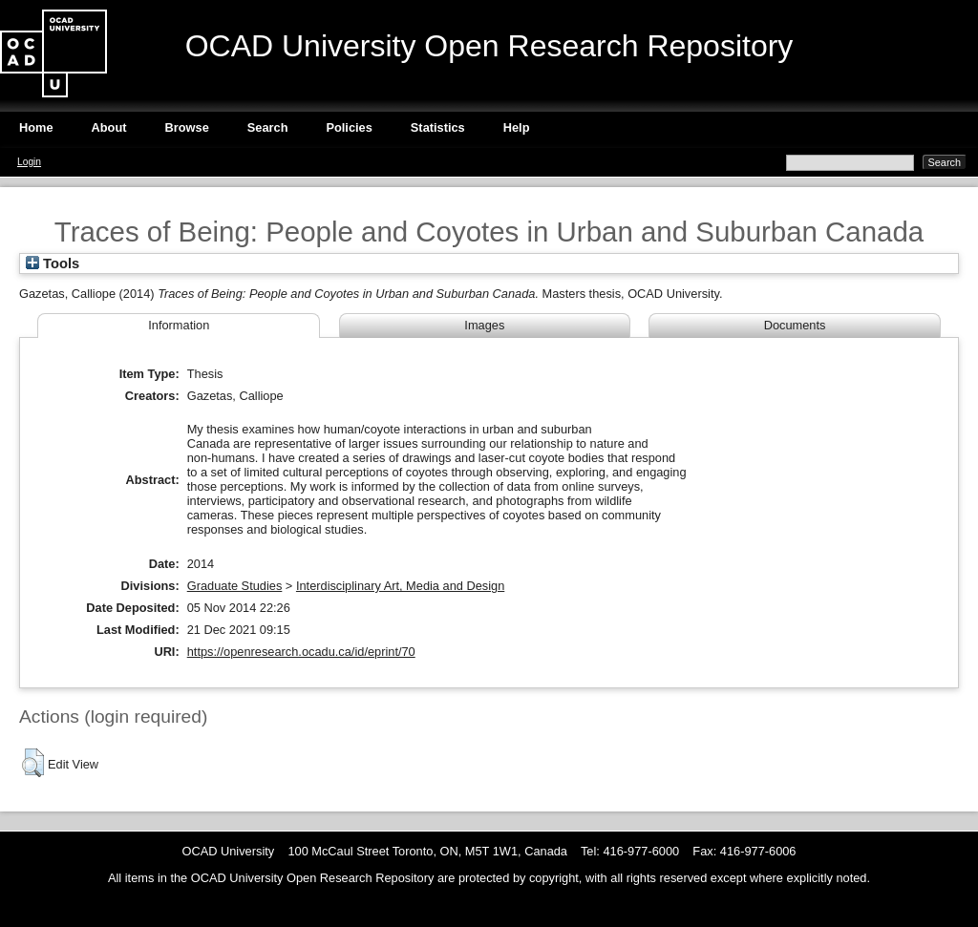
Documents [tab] (795, 325)
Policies (349, 127)
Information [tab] (178, 325)
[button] (33, 762)
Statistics (438, 127)
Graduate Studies (235, 586)
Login (29, 162)
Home (36, 127)
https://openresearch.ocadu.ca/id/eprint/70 (301, 651)
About (109, 127)
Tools (52, 263)
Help (516, 127)
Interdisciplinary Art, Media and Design (400, 586)
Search (267, 127)
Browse (187, 127)
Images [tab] (484, 325)
